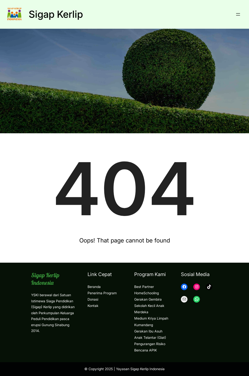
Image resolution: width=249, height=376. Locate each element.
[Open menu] (238, 14)
